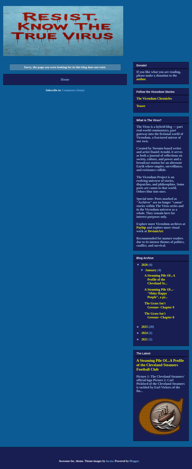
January (151, 270)
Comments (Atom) (73, 90)
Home (65, 79)
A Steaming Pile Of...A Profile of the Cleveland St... (159, 279)
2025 (145, 326)
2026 (145, 264)
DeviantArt (155, 231)
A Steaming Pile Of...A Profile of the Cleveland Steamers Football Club (160, 364)
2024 (145, 333)
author (140, 79)
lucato (109, 461)
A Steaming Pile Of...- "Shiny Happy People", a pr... (159, 293)
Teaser (140, 106)
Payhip (141, 227)
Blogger (133, 461)
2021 (145, 339)
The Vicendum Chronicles (154, 98)
